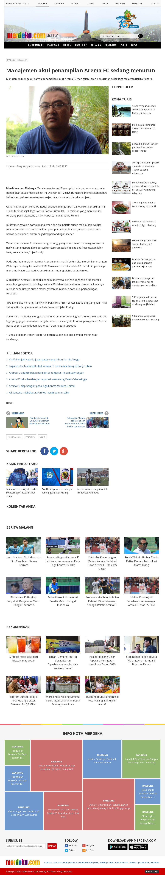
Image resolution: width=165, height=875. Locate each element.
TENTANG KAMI (60, 863)
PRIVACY (134, 863)
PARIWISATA (53, 45)
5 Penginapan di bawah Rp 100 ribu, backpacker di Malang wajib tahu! (145, 300)
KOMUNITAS (110, 45)
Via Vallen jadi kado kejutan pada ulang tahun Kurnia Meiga (44, 359)
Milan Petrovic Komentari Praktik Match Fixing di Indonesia (63, 601)
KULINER (67, 45)
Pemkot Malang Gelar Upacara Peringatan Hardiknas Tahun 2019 (102, 660)
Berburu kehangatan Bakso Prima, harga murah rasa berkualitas (144, 281)
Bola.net (68, 192)
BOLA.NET (75, 3)
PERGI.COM (137, 3)
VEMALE (90, 3)
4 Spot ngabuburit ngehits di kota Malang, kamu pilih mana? (102, 700)
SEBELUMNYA (15, 413)
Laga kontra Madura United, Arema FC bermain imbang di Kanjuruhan (50, 366)
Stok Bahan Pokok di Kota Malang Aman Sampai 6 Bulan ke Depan (141, 660)
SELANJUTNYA (99, 413)
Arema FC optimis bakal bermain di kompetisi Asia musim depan (46, 372)
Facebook (71, 845)
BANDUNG (17, 746)
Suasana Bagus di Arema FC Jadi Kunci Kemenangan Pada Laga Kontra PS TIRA (63, 561)
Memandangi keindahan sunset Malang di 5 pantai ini (144, 244)
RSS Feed (88, 850)
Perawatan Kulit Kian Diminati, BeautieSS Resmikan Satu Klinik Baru (63, 813)
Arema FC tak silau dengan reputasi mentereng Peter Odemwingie (48, 379)
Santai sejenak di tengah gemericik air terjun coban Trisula (145, 147)
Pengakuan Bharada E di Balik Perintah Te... (17, 754)
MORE (155, 3)
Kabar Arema (14, 436)
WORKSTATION (85, 863)
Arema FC (30, 436)
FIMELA (105, 3)
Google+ (88, 845)
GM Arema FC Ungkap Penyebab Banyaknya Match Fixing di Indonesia (23, 601)
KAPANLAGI (59, 3)
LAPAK (134, 45)
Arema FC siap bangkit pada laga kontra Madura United (42, 386)
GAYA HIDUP (81, 45)
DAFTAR (52, 846)
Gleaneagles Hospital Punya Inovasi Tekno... (148, 820)
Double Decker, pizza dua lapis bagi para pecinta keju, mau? (143, 263)
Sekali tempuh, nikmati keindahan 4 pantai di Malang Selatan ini (144, 109)
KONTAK (48, 863)
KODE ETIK (144, 863)
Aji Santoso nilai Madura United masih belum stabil (39, 392)
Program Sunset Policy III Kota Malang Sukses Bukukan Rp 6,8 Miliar (23, 700)
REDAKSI (73, 863)
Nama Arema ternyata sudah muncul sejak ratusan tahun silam (21, 492)
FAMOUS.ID (120, 3)
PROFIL (123, 45)
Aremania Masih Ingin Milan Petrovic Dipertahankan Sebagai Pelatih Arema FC (102, 601)
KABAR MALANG (35, 45)
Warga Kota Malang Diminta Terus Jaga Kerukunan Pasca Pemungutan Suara (63, 700)
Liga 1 (42, 436)
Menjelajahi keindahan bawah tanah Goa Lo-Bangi (144, 128)
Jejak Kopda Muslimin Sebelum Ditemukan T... (148, 793)
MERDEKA (42, 3)
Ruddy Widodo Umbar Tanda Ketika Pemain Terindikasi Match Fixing (141, 561)
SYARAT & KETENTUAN (117, 863)
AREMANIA (96, 45)
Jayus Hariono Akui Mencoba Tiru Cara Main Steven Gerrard (23, 561)
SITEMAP (155, 863)
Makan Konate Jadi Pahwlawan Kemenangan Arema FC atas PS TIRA (141, 601)
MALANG (52, 35)
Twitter (70, 850)
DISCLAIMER (100, 863)
